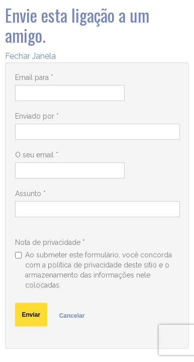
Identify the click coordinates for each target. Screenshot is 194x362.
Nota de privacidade (50, 242)
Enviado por (37, 116)
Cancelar (72, 315)
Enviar (31, 314)
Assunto (30, 194)
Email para (34, 77)
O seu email (36, 155)
